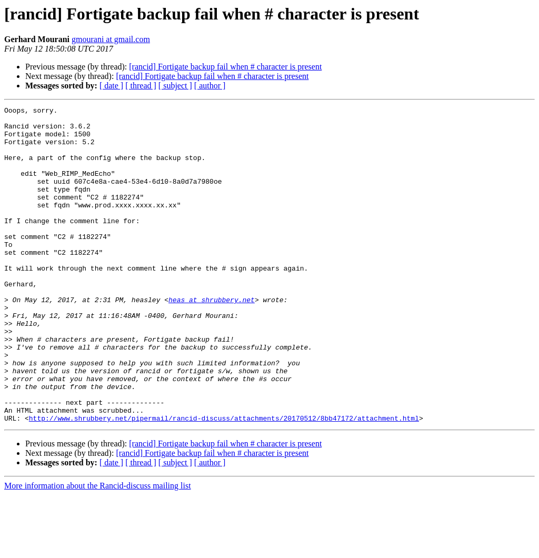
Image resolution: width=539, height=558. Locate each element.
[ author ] (210, 85)
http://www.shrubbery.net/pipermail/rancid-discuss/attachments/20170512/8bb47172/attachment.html (224, 481)
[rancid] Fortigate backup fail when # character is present (225, 66)
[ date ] (111, 85)
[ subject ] (175, 85)
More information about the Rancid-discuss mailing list (97, 548)
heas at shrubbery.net (211, 339)
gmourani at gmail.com (111, 39)
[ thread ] (140, 85)
